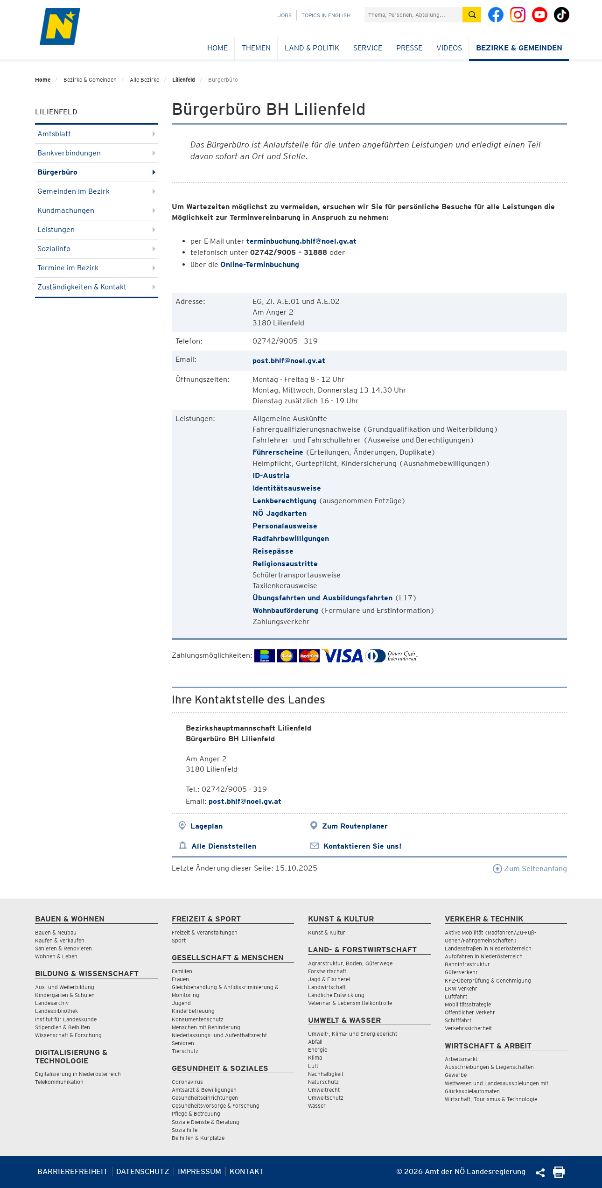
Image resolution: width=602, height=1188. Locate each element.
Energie (317, 1049)
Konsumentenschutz (198, 1019)
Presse (409, 47)
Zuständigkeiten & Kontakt (96, 286)
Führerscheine (277, 452)
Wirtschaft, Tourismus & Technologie (491, 1099)
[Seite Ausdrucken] (559, 1175)
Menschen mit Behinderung (206, 1027)
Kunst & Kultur (326, 932)
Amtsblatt (96, 133)
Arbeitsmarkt (461, 1058)
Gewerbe (456, 1074)
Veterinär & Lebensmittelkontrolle (350, 1002)
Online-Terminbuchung (259, 264)
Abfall (315, 1041)
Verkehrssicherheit (468, 1028)
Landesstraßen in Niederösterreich (488, 948)
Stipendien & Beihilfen (62, 1027)
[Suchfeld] (413, 14)
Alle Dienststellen (223, 846)
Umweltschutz (325, 1097)
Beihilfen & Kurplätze (198, 1137)
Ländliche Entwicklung (336, 994)
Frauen (180, 979)
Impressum (199, 1171)
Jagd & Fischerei (329, 979)
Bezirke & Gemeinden (519, 47)
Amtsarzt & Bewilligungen (204, 1089)
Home (217, 47)
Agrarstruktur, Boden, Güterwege (350, 963)
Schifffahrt (458, 1020)
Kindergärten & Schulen (65, 994)
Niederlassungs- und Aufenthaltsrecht (219, 1035)
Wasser (317, 1105)
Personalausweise (284, 525)
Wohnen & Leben (56, 956)
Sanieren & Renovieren (63, 948)
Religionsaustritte (285, 563)
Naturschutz (323, 1081)
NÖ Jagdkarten (279, 513)
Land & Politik (312, 47)
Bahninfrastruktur (467, 964)
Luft (313, 1065)
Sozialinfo (96, 248)
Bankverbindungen (96, 152)
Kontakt (247, 1171)
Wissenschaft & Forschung (68, 1035)
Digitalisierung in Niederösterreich (78, 1073)
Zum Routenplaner (355, 826)
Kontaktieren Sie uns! (362, 846)
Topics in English (325, 15)
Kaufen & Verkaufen (59, 940)
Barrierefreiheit (72, 1171)
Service (367, 47)
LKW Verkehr (461, 988)
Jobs (285, 15)
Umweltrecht (324, 1089)
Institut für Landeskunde (66, 1019)
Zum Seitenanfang (530, 868)
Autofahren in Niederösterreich (484, 956)
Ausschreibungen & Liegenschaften (489, 1066)
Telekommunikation (59, 1081)
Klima (315, 1057)
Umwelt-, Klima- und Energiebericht (352, 1033)
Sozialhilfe (184, 1129)
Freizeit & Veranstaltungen (205, 932)
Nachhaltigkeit (325, 1073)
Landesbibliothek (56, 1010)
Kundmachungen (96, 210)
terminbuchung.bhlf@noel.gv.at (301, 241)
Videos (449, 47)
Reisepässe (273, 551)
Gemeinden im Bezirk (96, 191)
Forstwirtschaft (327, 971)
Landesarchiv (52, 1002)
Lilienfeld (183, 79)
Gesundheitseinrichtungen (205, 1097)
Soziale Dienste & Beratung (205, 1121)
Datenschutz (142, 1171)
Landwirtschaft (327, 987)
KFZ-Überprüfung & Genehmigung (488, 980)
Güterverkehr (461, 972)
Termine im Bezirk (96, 267)
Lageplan (206, 826)
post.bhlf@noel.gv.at (288, 360)
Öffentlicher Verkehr (470, 1012)
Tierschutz (185, 1050)
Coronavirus (187, 1081)
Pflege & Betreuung (196, 1113)
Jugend (181, 1002)
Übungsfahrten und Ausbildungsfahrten (322, 597)
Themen (256, 47)
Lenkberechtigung (284, 500)
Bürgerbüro (96, 172)
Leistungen (96, 229)
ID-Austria (271, 475)
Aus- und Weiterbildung (64, 987)
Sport (179, 940)
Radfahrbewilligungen (290, 538)
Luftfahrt (456, 996)
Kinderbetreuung (193, 1010)
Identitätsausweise (287, 488)
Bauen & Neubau (56, 932)
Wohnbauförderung (285, 610)
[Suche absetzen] (471, 14)
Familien (182, 971)
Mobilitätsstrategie (468, 1004)
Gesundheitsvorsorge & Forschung (215, 1105)
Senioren (183, 1043)
